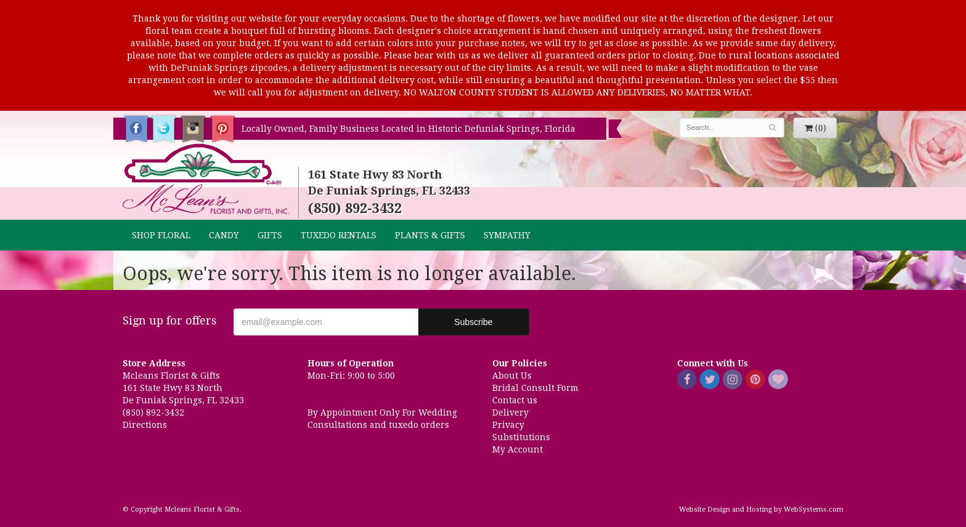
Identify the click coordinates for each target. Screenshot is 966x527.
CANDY (224, 235)
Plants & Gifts (430, 235)
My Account (517, 449)
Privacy (508, 425)
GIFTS (270, 235)
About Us (512, 375)
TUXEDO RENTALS (338, 235)
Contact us (514, 400)
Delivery (510, 412)
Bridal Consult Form (535, 388)
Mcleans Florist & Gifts (206, 180)
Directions (145, 425)
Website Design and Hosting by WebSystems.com (761, 509)
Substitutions (521, 437)
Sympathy (507, 235)
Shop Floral (161, 235)
